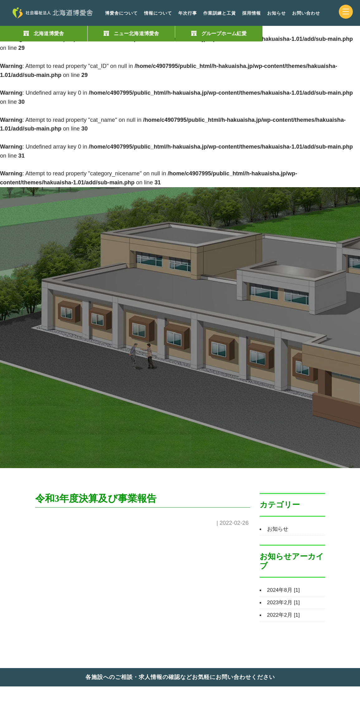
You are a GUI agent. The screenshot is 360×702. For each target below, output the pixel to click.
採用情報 (251, 13)
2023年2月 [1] (284, 602)
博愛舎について (121, 13)
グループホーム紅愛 (224, 33)
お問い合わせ (306, 13)
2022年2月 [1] (284, 615)
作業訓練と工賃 (219, 13)
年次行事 (187, 13)
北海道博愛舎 (49, 33)
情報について (158, 13)
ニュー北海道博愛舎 (136, 33)
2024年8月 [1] (284, 590)
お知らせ (276, 13)
